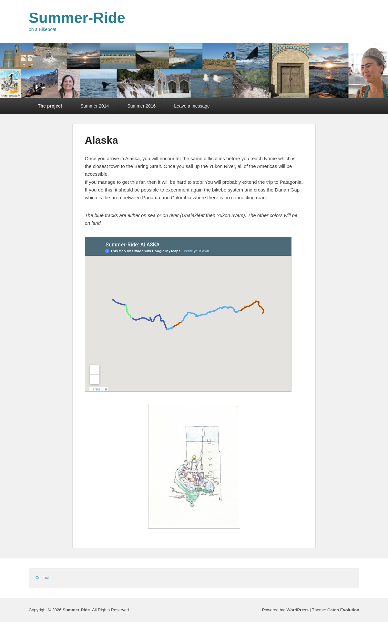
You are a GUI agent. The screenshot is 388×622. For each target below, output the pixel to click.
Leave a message (192, 106)
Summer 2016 (141, 106)
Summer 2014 (94, 106)
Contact (42, 577)
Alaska (101, 140)
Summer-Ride (77, 17)
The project (50, 106)
